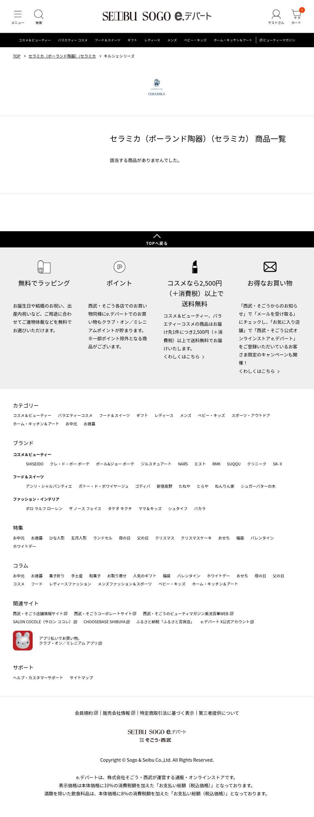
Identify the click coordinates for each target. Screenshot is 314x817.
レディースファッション (70, 583)
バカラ (200, 508)
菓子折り (57, 575)
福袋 (240, 537)
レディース (152, 40)
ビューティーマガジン (279, 40)
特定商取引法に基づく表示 (167, 713)
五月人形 (79, 537)
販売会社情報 (116, 713)
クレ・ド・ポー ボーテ (69, 463)
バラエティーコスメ (75, 415)
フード (37, 583)
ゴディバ (142, 486)
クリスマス (164, 537)
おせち (224, 537)
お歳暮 (89, 423)
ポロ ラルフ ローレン (44, 508)
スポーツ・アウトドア (251, 415)
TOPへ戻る (157, 243)
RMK (216, 463)
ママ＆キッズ (150, 508)
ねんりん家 (224, 486)
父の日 (143, 537)
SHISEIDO (34, 463)
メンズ (172, 40)
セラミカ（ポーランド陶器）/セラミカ (62, 56)
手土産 (77, 575)
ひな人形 (57, 537)
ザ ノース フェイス (85, 508)
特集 (18, 527)
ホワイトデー (24, 546)
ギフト (132, 40)
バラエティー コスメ (73, 40)
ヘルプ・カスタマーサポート (38, 677)
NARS (183, 463)
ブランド (23, 443)
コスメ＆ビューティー (35, 40)
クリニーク (257, 463)
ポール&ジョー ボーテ (115, 463)
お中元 (71, 423)
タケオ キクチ (120, 508)
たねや (184, 486)
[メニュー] (17, 17)
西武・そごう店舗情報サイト (38, 613)
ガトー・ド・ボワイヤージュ (103, 486)
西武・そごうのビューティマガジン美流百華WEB (186, 613)
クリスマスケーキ (196, 537)
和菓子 (95, 575)
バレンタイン (262, 537)
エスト (200, 463)
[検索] (38, 17)
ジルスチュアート (156, 463)
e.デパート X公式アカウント (225, 621)
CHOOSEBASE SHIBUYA (105, 621)
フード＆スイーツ (107, 40)
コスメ (19, 583)
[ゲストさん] (276, 17)
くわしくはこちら (181, 356)
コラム (20, 565)
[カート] (296, 17)
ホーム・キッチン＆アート (233, 40)
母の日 (125, 537)
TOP (16, 56)
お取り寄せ (117, 575)
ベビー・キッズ (195, 40)
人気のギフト (144, 575)
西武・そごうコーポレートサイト (103, 613)
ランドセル (102, 537)
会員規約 (84, 713)
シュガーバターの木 (258, 486)
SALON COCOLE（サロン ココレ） (43, 621)
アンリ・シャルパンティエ (49, 486)
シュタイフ (178, 508)
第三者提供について (219, 713)
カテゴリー (26, 405)
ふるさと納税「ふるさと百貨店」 (165, 621)
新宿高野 (164, 486)
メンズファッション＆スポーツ (125, 583)
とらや (202, 486)
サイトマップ (81, 677)
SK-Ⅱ (278, 463)
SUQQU (234, 463)
